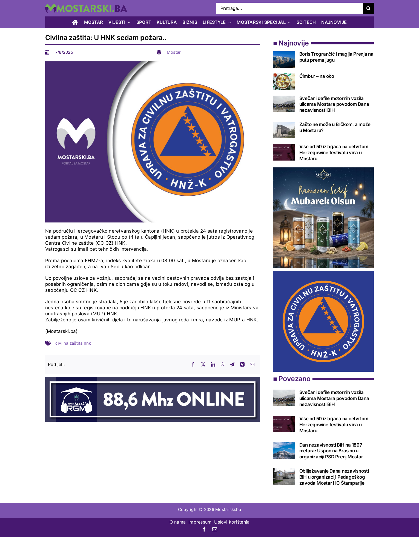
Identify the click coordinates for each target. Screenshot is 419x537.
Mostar (174, 52)
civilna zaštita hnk (73, 343)
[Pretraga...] (289, 8)
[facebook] (204, 529)
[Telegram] (232, 365)
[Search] (368, 8)
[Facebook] (193, 365)
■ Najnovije (291, 43)
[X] (203, 365)
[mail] (214, 529)
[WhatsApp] (222, 365)
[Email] (252, 365)
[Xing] (242, 365)
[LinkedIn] (213, 365)
